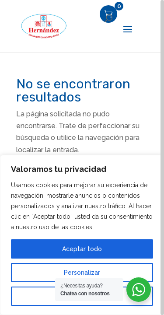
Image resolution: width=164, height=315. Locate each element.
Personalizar (82, 272)
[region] (82, 157)
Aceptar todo (82, 248)
